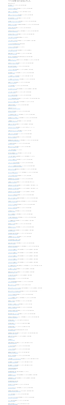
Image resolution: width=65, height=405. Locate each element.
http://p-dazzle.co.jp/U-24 (11, 385)
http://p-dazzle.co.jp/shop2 (11, 324)
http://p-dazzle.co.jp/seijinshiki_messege (13, 314)
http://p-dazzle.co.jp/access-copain (12, 41)
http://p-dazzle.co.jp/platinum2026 (12, 263)
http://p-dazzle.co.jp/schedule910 (12, 308)
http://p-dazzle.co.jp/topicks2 (12, 375)
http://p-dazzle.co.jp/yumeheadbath (13, 404)
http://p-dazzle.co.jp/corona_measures (13, 118)
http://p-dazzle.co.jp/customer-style (12, 134)
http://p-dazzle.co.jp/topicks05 (12, 369)
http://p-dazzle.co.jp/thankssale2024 (13, 362)
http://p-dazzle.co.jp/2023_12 (12, 28)
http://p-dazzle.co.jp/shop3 (11, 327)
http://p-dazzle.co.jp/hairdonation (12, 160)
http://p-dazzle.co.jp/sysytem (12, 356)
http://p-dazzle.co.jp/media (11, 221)
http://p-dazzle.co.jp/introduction (12, 182)
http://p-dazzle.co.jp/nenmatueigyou (13, 234)
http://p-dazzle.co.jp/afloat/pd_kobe (13, 57)
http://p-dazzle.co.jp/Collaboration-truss (13, 102)
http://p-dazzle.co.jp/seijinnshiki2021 (13, 311)
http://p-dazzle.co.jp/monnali (12, 227)
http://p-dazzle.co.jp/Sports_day (12, 343)
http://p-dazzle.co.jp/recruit (11, 279)
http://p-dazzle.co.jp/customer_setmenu (13, 128)
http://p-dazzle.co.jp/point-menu (12, 266)
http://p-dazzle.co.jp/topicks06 (12, 372)
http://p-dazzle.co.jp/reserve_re (12, 298)
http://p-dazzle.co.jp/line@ (11, 211)
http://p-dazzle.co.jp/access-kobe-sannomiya (14, 44)
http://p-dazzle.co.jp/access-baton (12, 38)
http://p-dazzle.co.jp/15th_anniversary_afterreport (14, 15)
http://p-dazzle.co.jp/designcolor (12, 137)
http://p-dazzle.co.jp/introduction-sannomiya (14, 192)
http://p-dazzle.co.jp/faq (11, 144)
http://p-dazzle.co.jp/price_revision (12, 272)
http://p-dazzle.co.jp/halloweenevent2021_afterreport (15, 166)
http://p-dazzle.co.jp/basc (11, 73)
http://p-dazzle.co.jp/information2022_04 (13, 179)
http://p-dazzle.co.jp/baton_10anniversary (13, 76)
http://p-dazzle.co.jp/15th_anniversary (13, 12)
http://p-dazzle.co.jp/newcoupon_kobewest (14, 237)
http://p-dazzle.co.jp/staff (11, 346)
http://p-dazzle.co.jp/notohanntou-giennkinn (14, 240)
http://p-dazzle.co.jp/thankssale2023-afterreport (14, 359)
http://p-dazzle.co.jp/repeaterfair (12, 295)
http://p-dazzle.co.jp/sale (11, 301)
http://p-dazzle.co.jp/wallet (11, 401)
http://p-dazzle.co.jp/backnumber (12, 70)
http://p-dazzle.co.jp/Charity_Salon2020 (13, 99)
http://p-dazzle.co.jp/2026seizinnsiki (13, 31)
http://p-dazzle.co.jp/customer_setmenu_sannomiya (15, 131)
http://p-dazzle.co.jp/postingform (12, 269)
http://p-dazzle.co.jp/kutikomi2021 (12, 208)
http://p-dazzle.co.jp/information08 (12, 176)
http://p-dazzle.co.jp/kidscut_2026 (12, 205)
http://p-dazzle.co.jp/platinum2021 (12, 250)
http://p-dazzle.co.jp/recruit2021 (12, 282)
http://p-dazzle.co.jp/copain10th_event (13, 115)
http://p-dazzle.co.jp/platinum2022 (12, 253)
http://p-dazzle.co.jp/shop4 (11, 330)
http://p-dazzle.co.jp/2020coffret (12, 25)
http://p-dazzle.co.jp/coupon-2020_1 (13, 121)
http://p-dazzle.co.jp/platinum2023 (12, 256)
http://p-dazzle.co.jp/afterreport (12, 60)
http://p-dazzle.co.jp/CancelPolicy (12, 89)
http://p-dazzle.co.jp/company (12, 105)
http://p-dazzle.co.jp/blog (11, 86)
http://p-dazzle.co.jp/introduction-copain (13, 189)
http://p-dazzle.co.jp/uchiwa (11, 388)
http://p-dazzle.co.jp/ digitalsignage (12, 9)
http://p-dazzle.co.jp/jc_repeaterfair (12, 195)
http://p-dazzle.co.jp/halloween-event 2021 (13, 163)
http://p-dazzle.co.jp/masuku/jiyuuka (13, 218)
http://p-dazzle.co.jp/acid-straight (12, 54)
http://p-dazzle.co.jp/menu (11, 224)
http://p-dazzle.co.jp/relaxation (12, 285)
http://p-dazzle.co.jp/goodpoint (12, 150)
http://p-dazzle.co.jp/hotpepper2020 (13, 173)
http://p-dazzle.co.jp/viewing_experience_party (14, 391)
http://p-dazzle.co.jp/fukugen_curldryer (13, 147)
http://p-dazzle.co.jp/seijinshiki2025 (12, 317)
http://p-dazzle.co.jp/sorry (11, 340)
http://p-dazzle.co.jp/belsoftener (12, 83)
